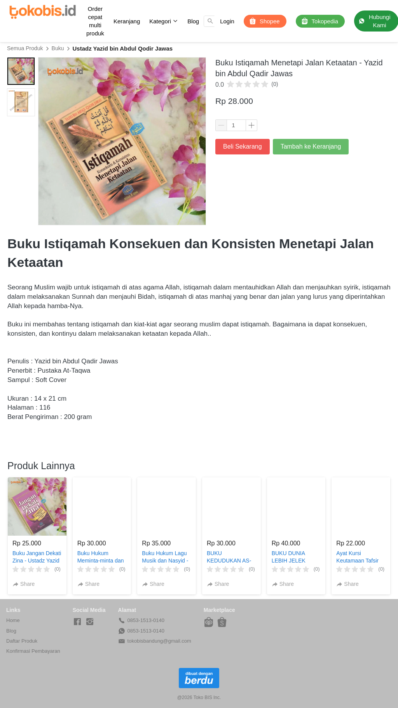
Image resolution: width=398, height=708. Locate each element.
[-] (77, 622)
